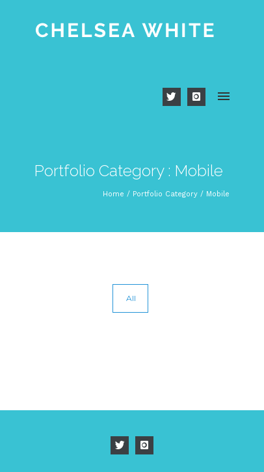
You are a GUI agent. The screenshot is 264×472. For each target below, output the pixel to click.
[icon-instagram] (196, 97)
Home (113, 194)
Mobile (218, 194)
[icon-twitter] (175, 97)
